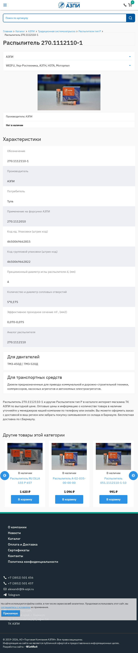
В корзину (25, 499)
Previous (4, 475)
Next (133, 475)
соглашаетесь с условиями (15, 607)
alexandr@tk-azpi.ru (12, 5)
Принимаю (10, 613)
